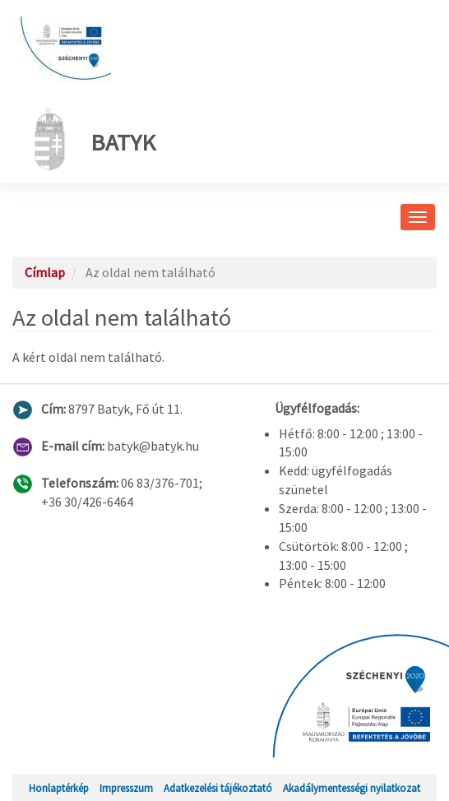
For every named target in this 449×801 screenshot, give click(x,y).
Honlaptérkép (59, 787)
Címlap (45, 272)
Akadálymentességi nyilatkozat (351, 787)
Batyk (90, 139)
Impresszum (126, 787)
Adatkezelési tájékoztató (218, 787)
